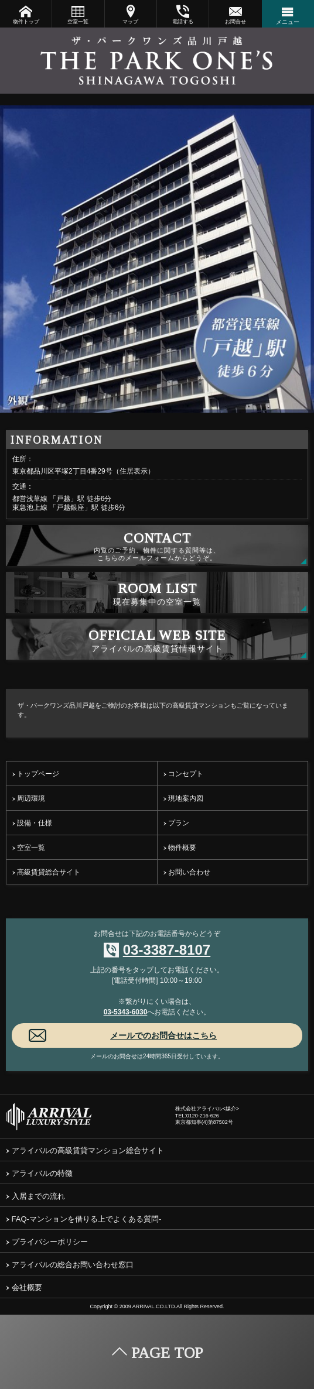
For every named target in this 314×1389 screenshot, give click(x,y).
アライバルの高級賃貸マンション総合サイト (85, 1150)
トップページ (35, 774)
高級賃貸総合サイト (46, 872)
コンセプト (183, 774)
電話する (183, 15)
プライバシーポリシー (47, 1241)
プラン (176, 823)
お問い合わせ (186, 872)
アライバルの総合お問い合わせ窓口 (70, 1264)
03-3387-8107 (166, 950)
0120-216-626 (202, 1116)
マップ (130, 15)
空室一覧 (78, 15)
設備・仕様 (32, 823)
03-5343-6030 (126, 1012)
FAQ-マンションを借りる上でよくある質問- (83, 1219)
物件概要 (179, 847)
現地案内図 (183, 798)
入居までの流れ (35, 1196)
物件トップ (26, 15)
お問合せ (235, 15)
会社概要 (24, 1287)
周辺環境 (28, 798)
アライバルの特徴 (39, 1173)
